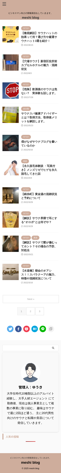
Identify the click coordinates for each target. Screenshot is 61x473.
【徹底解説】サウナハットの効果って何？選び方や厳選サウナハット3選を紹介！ (39, 37)
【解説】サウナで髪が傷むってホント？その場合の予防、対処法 (39, 246)
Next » (30, 299)
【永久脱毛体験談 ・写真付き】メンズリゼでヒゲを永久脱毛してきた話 (39, 169)
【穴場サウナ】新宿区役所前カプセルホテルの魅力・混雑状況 (39, 65)
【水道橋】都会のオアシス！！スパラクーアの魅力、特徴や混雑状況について (39, 274)
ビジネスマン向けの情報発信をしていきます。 (30, 458)
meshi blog (30, 17)
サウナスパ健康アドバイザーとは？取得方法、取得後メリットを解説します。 (39, 117)
